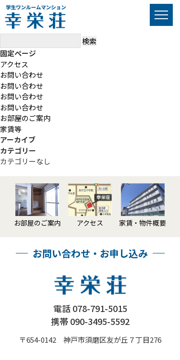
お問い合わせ (21, 75)
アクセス (14, 64)
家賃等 (11, 129)
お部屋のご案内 (25, 118)
